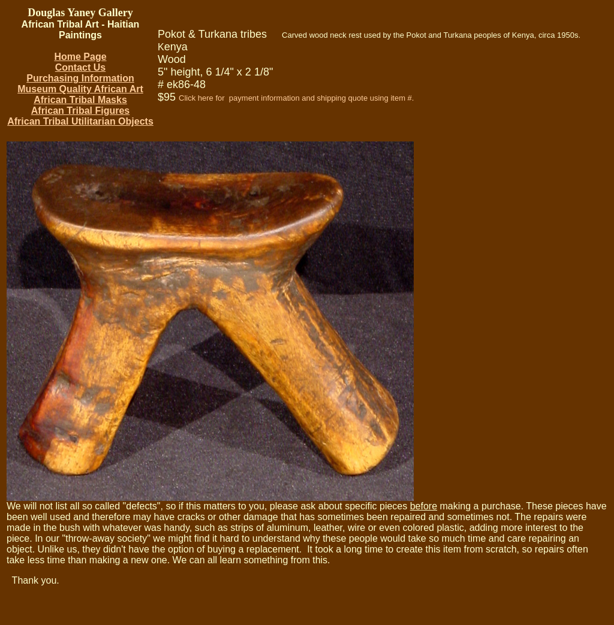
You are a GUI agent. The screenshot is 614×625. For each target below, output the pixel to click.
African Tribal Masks (80, 100)
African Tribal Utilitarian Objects (80, 121)
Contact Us (80, 67)
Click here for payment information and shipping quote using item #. (296, 97)
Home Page (80, 57)
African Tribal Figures (80, 110)
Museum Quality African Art (80, 89)
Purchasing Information (80, 78)
